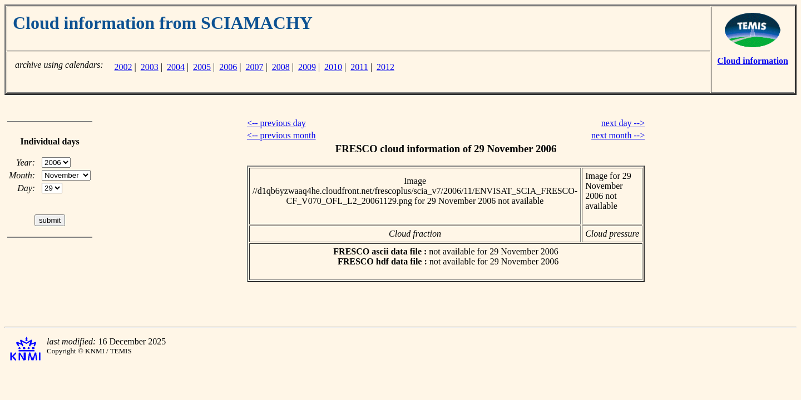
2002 (123, 67)
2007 (255, 67)
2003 (150, 67)
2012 (385, 67)
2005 (202, 67)
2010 (333, 67)
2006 (228, 67)
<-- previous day (276, 123)
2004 (176, 67)
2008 (281, 67)
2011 (359, 67)
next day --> (623, 123)
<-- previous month (281, 135)
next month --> (618, 135)
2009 (307, 67)
